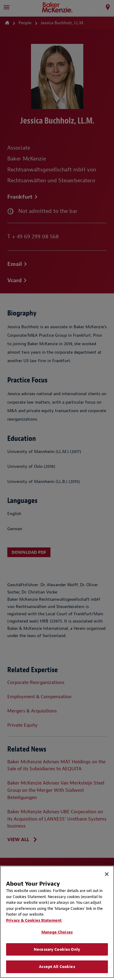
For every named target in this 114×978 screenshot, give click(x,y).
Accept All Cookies (57, 966)
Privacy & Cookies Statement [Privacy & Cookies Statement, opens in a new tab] (34, 920)
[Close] (106, 874)
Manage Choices (57, 932)
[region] (57, 922)
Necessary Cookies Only (57, 949)
